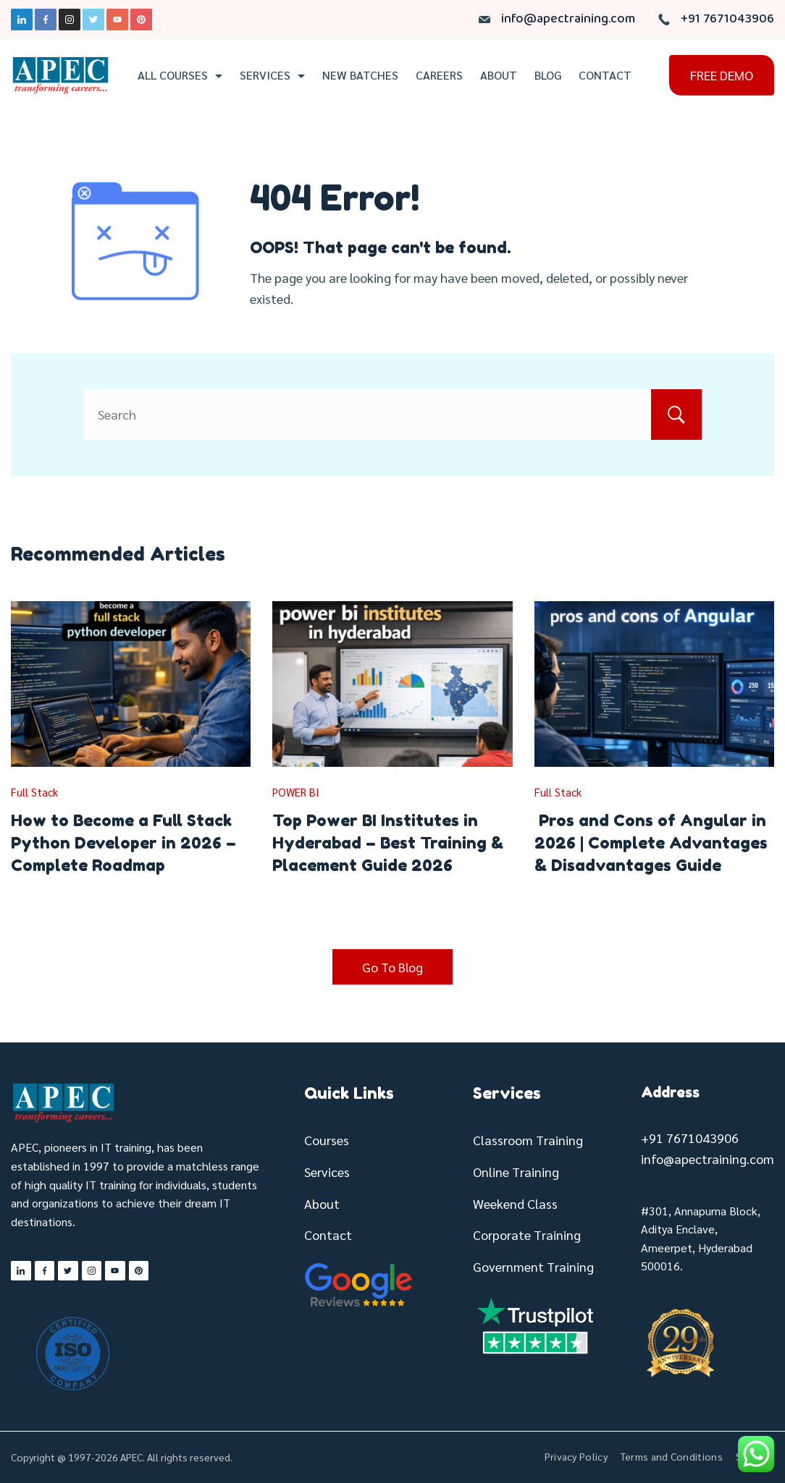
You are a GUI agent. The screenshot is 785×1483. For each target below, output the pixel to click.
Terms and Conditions (672, 1456)
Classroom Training (528, 1139)
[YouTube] (117, 19)
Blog (547, 75)
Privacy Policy (576, 1456)
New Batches (360, 75)
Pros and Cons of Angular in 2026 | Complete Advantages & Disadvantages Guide (651, 843)
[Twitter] (93, 19)
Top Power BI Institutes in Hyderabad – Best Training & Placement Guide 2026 (387, 843)
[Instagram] (69, 19)
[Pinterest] (141, 19)
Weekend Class (515, 1203)
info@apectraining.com (568, 19)
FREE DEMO (721, 75)
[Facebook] (45, 19)
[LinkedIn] (22, 19)
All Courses (180, 75)
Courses (326, 1139)
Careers (439, 75)
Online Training (516, 1171)
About (498, 75)
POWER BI (295, 792)
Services (272, 75)
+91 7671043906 (727, 19)
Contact (605, 75)
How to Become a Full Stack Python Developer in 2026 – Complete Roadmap (123, 843)
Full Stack (34, 792)
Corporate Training (527, 1234)
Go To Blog (392, 967)
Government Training (533, 1266)
